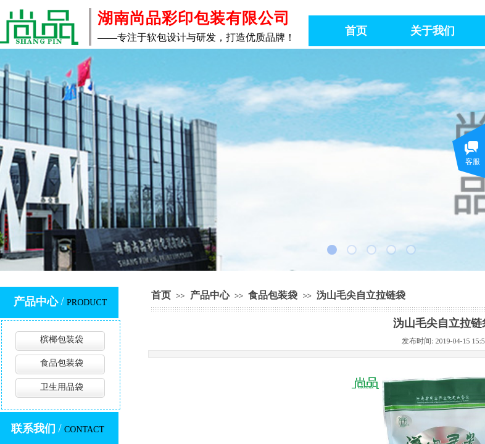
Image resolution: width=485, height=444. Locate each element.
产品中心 (210, 295)
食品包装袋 (272, 295)
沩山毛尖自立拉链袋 (361, 295)
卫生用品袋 (61, 387)
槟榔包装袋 (61, 339)
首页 (161, 295)
